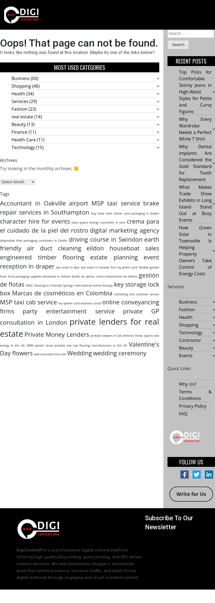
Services (20, 101)
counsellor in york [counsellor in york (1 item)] (112, 222)
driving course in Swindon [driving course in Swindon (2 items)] (106, 239)
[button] (146, 15)
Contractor (190, 341)
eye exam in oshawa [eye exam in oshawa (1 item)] (95, 267)
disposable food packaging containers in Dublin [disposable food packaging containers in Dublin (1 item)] (33, 240)
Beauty (19, 124)
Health (18, 94)
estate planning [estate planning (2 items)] (114, 257)
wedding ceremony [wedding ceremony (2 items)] (119, 353)
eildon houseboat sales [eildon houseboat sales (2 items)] (122, 248)
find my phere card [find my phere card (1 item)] (124, 267)
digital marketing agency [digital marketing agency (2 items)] (124, 230)
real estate (22, 117)
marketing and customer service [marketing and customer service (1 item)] (136, 294)
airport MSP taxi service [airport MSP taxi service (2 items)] (104, 203)
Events (185, 356)
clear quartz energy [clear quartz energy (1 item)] (85, 222)
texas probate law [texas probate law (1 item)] (59, 345)
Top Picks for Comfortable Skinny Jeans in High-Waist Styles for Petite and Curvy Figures (195, 92)
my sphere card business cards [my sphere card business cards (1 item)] (79, 303)
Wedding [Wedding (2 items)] (79, 353)
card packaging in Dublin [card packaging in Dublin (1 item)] (141, 213)
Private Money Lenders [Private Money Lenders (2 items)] (56, 334)
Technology (23, 147)
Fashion (19, 109)
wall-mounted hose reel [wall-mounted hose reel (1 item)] (50, 354)
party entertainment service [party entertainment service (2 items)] (69, 311)
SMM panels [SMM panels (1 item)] (35, 345)
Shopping (21, 86)
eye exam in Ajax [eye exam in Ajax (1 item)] (68, 267)
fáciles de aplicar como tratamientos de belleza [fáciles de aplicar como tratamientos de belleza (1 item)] (104, 276)
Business (21, 78)
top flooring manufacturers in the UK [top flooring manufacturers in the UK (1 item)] (100, 345)
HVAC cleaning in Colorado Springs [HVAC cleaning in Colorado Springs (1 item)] (49, 285)
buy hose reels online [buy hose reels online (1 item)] (106, 213)
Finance (19, 132)
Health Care (24, 140)
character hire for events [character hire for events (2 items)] (35, 221)
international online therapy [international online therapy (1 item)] (93, 285)
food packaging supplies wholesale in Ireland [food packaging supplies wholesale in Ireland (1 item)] (39, 276)
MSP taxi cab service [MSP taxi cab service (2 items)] (28, 302)
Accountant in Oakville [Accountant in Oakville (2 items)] (33, 203)
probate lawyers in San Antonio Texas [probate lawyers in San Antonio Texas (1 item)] (117, 336)
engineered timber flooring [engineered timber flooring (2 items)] (42, 257)
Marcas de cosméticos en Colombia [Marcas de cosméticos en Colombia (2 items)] (62, 293)
